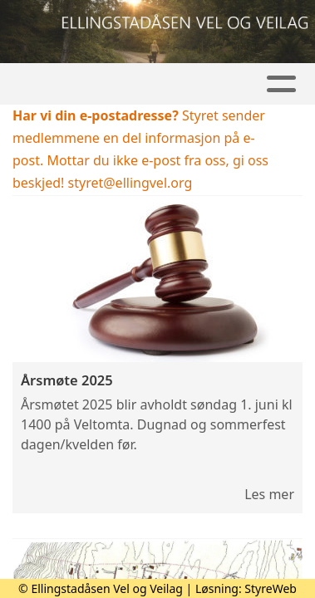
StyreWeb (270, 588)
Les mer (269, 494)
